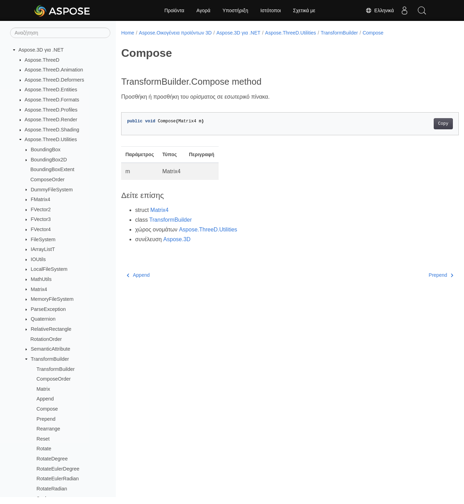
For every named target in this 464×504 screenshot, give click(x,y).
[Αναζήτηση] (60, 33)
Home (127, 33)
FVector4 (41, 229)
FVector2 (41, 209)
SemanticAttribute (50, 349)
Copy (420, 123)
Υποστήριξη (235, 10)
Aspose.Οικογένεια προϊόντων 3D (175, 33)
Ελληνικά (379, 10)
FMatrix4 (40, 199)
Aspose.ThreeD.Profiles (51, 110)
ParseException (48, 309)
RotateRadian (52, 488)
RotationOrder (46, 339)
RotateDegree (52, 458)
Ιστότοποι (270, 10)
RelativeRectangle (51, 329)
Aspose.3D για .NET (41, 50)
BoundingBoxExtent (52, 169)
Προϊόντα (174, 10)
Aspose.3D (176, 239)
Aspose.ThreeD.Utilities (51, 139)
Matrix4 (39, 289)
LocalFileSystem (49, 269)
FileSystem (43, 239)
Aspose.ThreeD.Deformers (54, 80)
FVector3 (41, 219)
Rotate (44, 448)
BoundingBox (46, 149)
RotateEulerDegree (58, 469)
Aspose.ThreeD (42, 60)
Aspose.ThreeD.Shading (52, 129)
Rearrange (48, 429)
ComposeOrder (47, 179)
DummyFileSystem (52, 189)
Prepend (46, 419)
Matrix (43, 389)
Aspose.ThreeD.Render (51, 119)
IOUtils (38, 259)
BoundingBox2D (49, 159)
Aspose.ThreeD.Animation (54, 69)
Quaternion (43, 319)
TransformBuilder (50, 359)
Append (45, 399)
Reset (43, 439)
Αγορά (203, 10)
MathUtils (41, 279)
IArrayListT (43, 249)
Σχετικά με (304, 10)
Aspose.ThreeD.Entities (51, 89)
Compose (47, 409)
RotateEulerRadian (58, 478)
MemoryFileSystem (52, 299)
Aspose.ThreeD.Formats (52, 99)
